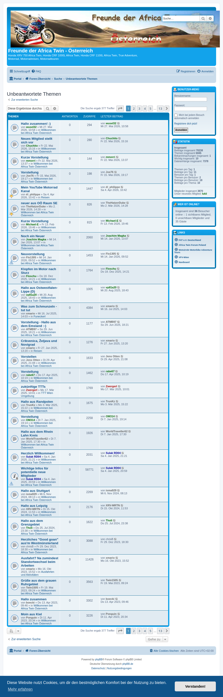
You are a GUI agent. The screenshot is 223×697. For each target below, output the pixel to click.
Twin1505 (32, 587)
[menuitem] (36, 71)
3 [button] (139, 108)
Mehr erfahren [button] (20, 689)
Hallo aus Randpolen (37, 401)
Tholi (29, 527)
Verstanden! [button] (195, 686)
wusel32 (31, 126)
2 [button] (134, 108)
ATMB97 (31, 329)
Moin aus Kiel (31, 614)
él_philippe (33, 194)
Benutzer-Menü (186, 90)
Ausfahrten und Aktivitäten (37, 573)
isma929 (31, 494)
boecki (30, 602)
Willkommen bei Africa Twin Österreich (38, 131)
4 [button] (145, 108)
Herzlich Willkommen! (38, 453)
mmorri (30, 160)
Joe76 (30, 175)
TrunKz (30, 404)
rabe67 (30, 374)
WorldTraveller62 (37, 438)
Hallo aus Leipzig (34, 506)
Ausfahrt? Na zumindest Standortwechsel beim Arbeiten (39, 561)
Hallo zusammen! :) (36, 123)
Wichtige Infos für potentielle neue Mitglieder (34, 472)
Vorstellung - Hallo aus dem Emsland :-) (38, 324)
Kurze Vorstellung (34, 157)
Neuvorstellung (33, 254)
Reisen (45, 197)
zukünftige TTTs (33, 386)
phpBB (98, 659)
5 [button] (150, 108)
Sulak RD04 (33, 456)
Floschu (31, 276)
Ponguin (31, 617)
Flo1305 (31, 257)
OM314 (30, 419)
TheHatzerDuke (36, 206)
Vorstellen (28, 356)
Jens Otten (33, 359)
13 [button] (160, 108)
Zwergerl (31, 389)
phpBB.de (127, 664)
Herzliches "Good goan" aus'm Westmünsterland (39, 541)
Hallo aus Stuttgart (35, 491)
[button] (120, 108)
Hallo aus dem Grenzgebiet (32, 522)
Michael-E (32, 224)
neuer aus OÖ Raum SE (39, 203)
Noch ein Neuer (33, 236)
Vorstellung (30, 172)
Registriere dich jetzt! (185, 123)
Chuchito (32, 145)
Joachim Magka (36, 239)
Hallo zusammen (34, 599)
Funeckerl (39, 316)
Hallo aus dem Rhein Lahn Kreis (37, 433)
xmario (30, 313)
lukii (204, 193)
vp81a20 (31, 294)
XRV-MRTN (33, 509)
